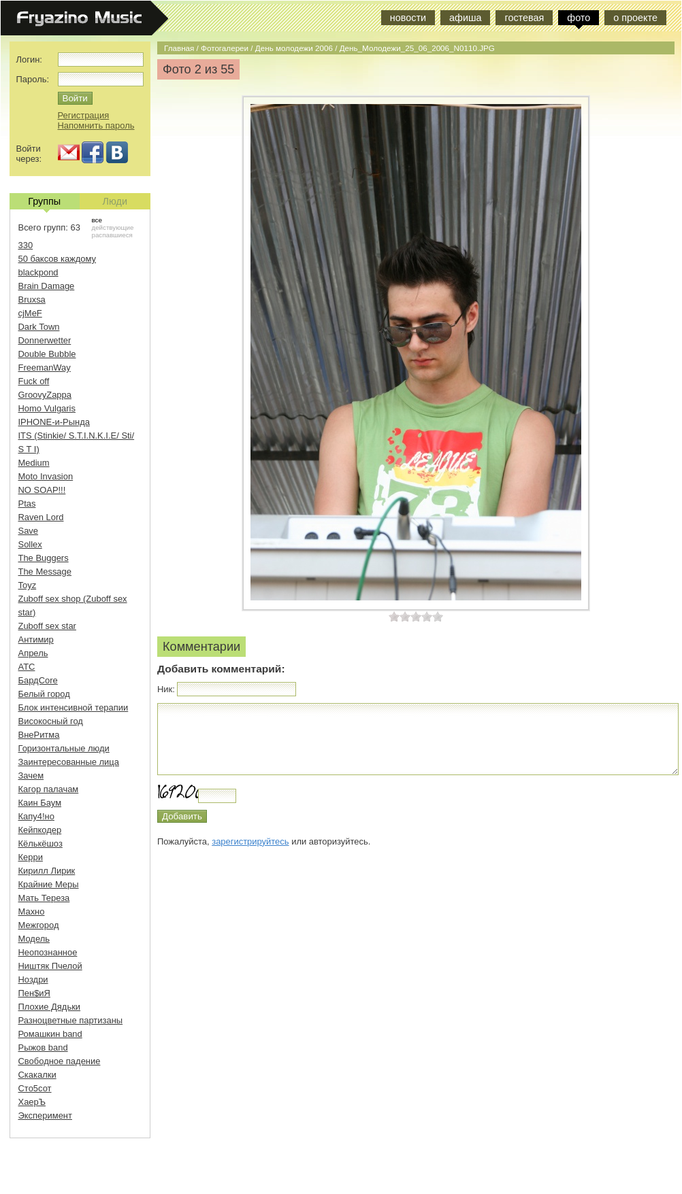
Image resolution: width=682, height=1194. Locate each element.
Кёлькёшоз (40, 843)
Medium (34, 463)
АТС (26, 667)
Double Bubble (47, 354)
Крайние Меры (48, 884)
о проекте (635, 17)
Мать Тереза (44, 898)
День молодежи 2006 (294, 48)
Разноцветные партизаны (70, 1020)
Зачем (31, 775)
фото (578, 17)
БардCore (38, 680)
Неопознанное (48, 952)
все (97, 220)
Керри (30, 857)
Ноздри (33, 979)
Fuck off (34, 381)
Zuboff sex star (47, 626)
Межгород (38, 925)
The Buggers (43, 558)
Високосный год (50, 721)
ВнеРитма (39, 735)
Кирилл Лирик (47, 871)
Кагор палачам (48, 789)
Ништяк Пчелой (50, 966)
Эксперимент (45, 1115)
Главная (179, 48)
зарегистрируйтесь (250, 841)
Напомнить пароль (96, 125)
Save (28, 531)
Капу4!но (36, 816)
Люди (115, 201)
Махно (31, 911)
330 (25, 245)
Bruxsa (32, 299)
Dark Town (39, 327)
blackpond (38, 272)
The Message (44, 571)
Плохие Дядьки (49, 1007)
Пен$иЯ (34, 993)
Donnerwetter (44, 340)
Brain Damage (46, 286)
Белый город (44, 694)
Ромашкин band (50, 1034)
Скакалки (37, 1075)
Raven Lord (41, 517)
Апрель (33, 653)
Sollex (30, 544)
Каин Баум (40, 803)
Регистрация (84, 115)
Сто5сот (35, 1088)
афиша (465, 17)
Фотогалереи (224, 48)
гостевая (524, 17)
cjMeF (30, 313)
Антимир (36, 639)
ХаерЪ (32, 1102)
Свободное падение (59, 1061)
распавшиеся (112, 235)
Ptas (27, 503)
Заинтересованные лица (68, 762)
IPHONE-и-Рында (54, 422)
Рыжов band (43, 1047)
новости (408, 17)
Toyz (27, 585)
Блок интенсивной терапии (73, 707)
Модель (34, 939)
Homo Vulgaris (47, 408)
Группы (44, 202)
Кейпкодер (40, 830)
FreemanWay (44, 367)
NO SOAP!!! (42, 490)
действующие (113, 227)
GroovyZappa (44, 395)
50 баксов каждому (57, 259)
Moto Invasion (46, 476)
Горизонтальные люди (64, 748)
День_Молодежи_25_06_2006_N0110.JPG (417, 48)
